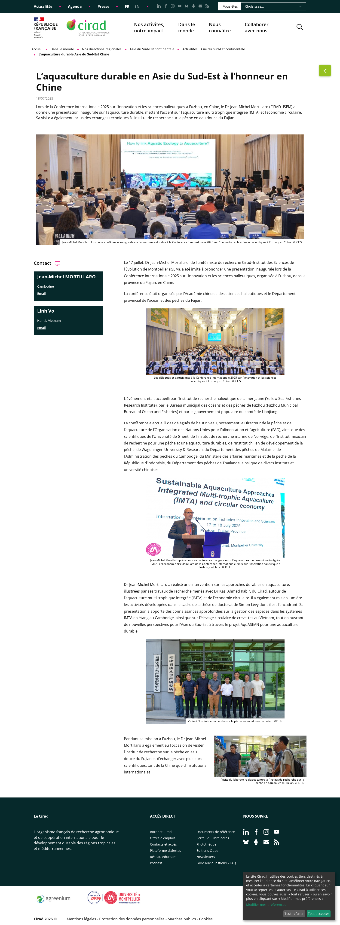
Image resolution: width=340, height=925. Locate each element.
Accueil (37, 49)
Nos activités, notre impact (149, 27)
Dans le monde (186, 27)
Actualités (43, 6)
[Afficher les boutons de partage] (325, 70)
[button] (300, 27)
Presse (103, 6)
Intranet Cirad (161, 832)
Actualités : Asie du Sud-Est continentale (213, 49)
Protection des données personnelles (132, 919)
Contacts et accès (163, 844)
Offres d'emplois (162, 838)
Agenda (75, 6)
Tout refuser (294, 913)
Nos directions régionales (102, 49)
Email (41, 293)
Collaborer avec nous (257, 27)
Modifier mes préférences (266, 904)
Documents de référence (215, 832)
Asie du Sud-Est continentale (152, 49)
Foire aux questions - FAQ (216, 863)
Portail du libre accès (212, 838)
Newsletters (205, 857)
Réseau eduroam (163, 857)
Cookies (206, 919)
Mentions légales (81, 919)
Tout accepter (318, 913)
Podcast (156, 863)
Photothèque (206, 844)
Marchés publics (182, 919)
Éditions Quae (207, 850)
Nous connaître (220, 27)
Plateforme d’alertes (165, 850)
